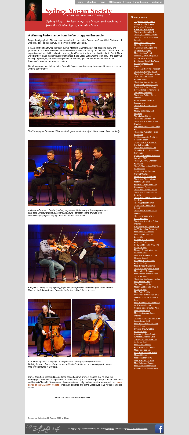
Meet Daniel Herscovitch (144, 43)
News (102, 2)
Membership (141, 2)
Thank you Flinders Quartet (145, 35)
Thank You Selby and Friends (146, 268)
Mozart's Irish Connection (145, 176)
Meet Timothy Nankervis (144, 266)
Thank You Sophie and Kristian (147, 74)
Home (80, 2)
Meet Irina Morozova (143, 358)
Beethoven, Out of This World (146, 61)
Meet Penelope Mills (142, 350)
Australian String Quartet (144, 347)
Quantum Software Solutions (136, 429)
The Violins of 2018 (142, 116)
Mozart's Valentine (142, 182)
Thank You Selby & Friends (145, 87)
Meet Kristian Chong (143, 282)
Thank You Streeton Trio (144, 119)
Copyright (110, 429)
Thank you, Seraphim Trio (145, 32)
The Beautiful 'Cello (142, 284)
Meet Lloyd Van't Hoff (143, 53)
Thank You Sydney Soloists (145, 82)
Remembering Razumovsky (146, 368)
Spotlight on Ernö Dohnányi (146, 85)
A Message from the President (147, 69)
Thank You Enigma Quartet (145, 71)
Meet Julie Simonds (142, 345)
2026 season (115, 2)
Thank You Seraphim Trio (145, 148)
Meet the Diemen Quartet (145, 366)
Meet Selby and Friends (144, 363)
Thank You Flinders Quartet (146, 179)
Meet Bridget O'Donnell (144, 232)
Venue (128, 2)
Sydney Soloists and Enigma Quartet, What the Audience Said (146, 297)
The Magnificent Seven (144, 203)
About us (91, 2)
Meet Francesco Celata (144, 360)
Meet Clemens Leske (143, 45)
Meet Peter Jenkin (142, 292)
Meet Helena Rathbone (144, 271)
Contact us (157, 2)
